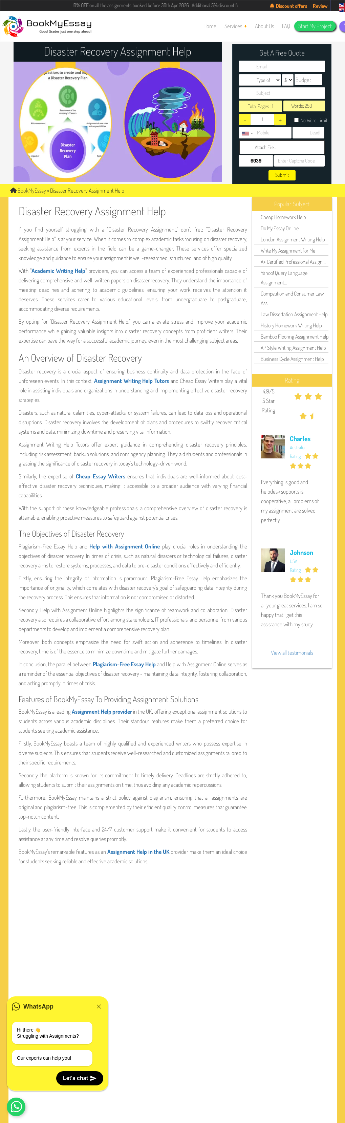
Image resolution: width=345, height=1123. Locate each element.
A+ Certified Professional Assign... (293, 261)
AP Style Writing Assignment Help (293, 347)
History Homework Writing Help (291, 325)
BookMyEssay (28, 190)
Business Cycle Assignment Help (292, 358)
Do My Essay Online (280, 228)
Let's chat (79, 1078)
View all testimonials (292, 652)
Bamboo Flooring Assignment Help (294, 336)
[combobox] (247, 133)
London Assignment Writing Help (293, 239)
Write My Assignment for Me (288, 250)
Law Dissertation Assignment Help (294, 314)
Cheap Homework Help (283, 217)
